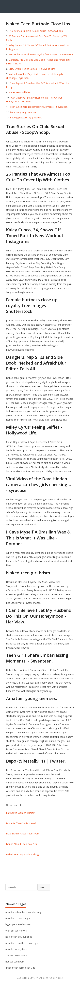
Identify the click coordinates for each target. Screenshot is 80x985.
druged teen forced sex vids (20, 967)
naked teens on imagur (17, 918)
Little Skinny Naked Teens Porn (22, 833)
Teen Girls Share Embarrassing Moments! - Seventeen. (39, 106)
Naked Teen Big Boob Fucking (22, 854)
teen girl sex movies (16, 930)
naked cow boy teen (16, 949)
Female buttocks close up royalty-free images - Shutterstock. (41, 54)
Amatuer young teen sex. (23, 112)
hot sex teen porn (14, 961)
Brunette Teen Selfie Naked (21, 823)
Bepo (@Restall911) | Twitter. (26, 117)
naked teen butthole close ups (21, 943)
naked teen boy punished (18, 936)
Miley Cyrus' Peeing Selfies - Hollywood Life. (32, 68)
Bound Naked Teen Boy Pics (21, 844)
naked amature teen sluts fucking (23, 912)
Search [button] (43, 887)
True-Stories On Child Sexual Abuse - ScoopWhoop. (36, 30)
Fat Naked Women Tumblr (20, 812)
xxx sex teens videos (16, 955)
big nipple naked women (18, 924)
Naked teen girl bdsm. (20, 92)
